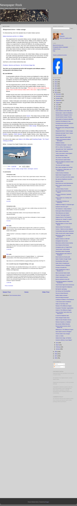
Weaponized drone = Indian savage (64, 131)
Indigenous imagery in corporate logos (65, 204)
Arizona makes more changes (63, 333)
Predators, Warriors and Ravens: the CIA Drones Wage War (19, 65)
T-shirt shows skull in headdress (63, 301)
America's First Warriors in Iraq (63, 121)
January (58, 349)
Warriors (20, 134)
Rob (9, 166)
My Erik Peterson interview (62, 125)
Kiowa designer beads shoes (63, 317)
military (17, 168)
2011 (56, 90)
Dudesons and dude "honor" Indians (64, 133)
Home (26, 292)
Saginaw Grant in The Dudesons (63, 217)
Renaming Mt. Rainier (61, 135)
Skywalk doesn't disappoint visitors (64, 115)
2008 (56, 353)
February (58, 347)
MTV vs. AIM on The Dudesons (63, 147)
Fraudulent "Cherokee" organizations (64, 308)
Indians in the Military (24, 139)
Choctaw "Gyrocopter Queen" (63, 215)
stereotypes (30, 168)
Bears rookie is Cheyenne (62, 151)
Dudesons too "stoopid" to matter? (64, 219)
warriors (36, 168)
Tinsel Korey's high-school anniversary (65, 284)
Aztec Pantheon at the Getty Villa (64, 110)
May (57, 108)
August (58, 102)
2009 (56, 351)
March (57, 344)
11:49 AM (8, 249)
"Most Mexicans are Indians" (62, 213)
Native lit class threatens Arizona (63, 319)
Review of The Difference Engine (63, 305)
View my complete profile (66, 38)
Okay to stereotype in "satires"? (63, 275)
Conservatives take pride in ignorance (65, 231)
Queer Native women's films (62, 221)
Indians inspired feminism (62, 277)
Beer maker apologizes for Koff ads (64, 167)
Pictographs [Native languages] (60, 47)
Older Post (45, 292)
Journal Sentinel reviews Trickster (64, 117)
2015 (56, 81)
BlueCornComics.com (58, 45)
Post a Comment (9, 285)
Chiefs (15, 134)
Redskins (5, 134)
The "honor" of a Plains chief (62, 157)
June (57, 106)
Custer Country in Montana (62, 172)
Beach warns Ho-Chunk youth (63, 257)
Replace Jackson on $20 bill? (63, 238)
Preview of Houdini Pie (61, 267)
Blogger (47, 502)
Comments (57, 366)
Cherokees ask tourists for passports (64, 123)
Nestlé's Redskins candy (61, 155)
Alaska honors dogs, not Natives (63, 338)
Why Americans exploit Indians (63, 159)
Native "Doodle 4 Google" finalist (63, 259)
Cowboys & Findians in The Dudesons (65, 299)
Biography (62, 36)
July (57, 104)
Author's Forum (56, 49)
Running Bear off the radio (62, 261)
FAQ (54, 51)
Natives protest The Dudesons (63, 227)
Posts (56, 364)
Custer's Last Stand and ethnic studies (65, 177)
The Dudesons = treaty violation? (64, 208)
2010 (56, 92)
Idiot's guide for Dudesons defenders (64, 119)
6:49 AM (8, 220)
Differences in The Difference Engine (64, 329)
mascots (13, 168)
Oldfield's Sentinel (60, 142)
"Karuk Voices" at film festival (63, 249)
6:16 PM (8, 201)
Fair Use (55, 388)
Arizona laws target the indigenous (64, 286)
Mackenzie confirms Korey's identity (64, 243)
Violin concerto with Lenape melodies (65, 233)
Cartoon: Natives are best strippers (64, 229)
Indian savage (32, 125)
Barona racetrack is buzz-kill (62, 279)
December (58, 94)
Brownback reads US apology (63, 251)
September (59, 100)
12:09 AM (8, 282)
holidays (9, 168)
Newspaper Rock (11, 5)
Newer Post (7, 292)
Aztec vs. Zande (59, 335)
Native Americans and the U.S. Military (13, 36)
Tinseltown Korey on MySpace (63, 265)
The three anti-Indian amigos (62, 165)
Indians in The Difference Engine (63, 310)
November (58, 96)
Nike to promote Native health (63, 273)
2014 (56, 83)
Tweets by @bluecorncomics (60, 55)
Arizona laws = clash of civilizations (64, 112)
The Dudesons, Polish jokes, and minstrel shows (63, 170)
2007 (56, 355)
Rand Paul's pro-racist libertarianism (64, 183)
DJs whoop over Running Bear (63, 291)
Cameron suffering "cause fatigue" (64, 340)
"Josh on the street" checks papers (64, 153)
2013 (56, 86)
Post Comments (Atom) (15, 295)
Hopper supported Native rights (63, 137)
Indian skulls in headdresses (62, 263)
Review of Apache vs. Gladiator (63, 322)
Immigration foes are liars (62, 241)
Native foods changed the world (63, 175)
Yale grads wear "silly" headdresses (64, 149)
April (57, 342)
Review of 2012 (59, 181)
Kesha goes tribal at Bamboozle (63, 210)
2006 (56, 358)
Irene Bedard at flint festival (62, 245)
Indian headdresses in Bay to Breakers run (63, 270)
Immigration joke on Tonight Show (64, 247)
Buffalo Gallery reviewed (61, 295)
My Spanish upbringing (61, 289)
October (58, 98)
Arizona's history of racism (62, 188)
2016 (56, 79)
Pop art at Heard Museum (62, 293)
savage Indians (23, 168)
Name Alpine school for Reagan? (63, 331)
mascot (28, 116)
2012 (56, 88)
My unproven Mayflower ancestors (64, 179)
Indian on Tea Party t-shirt (62, 303)
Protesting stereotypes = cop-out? (64, 144)
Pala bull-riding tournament (62, 297)
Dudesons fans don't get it (62, 206)
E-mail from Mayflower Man (62, 315)
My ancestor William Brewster (63, 324)
